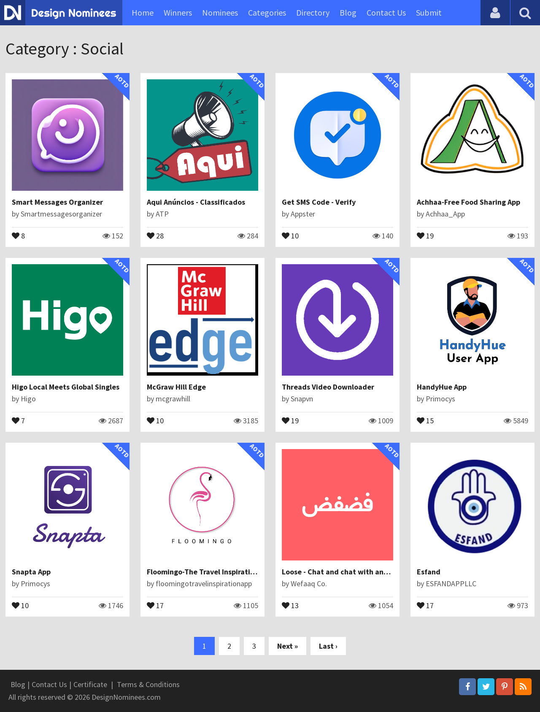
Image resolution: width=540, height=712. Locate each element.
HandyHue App (442, 387)
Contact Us (386, 12)
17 (155, 605)
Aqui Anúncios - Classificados (196, 202)
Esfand (428, 572)
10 (290, 235)
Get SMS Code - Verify (319, 202)
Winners (178, 12)
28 (155, 235)
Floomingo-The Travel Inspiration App (210, 572)
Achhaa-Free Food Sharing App (468, 202)
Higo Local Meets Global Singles (65, 387)
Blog (348, 12)
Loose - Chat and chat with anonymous (348, 572)
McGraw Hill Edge (176, 387)
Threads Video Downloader (328, 387)
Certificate (90, 684)
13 (290, 605)
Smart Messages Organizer (57, 202)
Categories (267, 12)
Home (143, 12)
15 (425, 420)
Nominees (220, 12)
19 (425, 235)
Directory (312, 12)
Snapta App (31, 572)
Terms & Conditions (148, 684)
